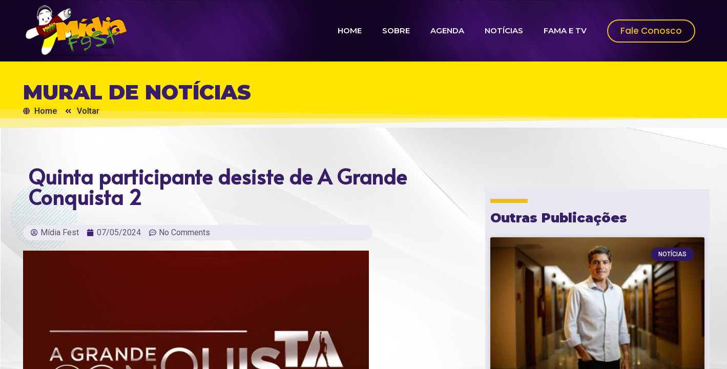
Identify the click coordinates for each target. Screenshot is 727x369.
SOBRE (396, 30)
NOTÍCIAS (504, 30)
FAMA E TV (565, 30)
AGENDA (447, 30)
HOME (350, 30)
